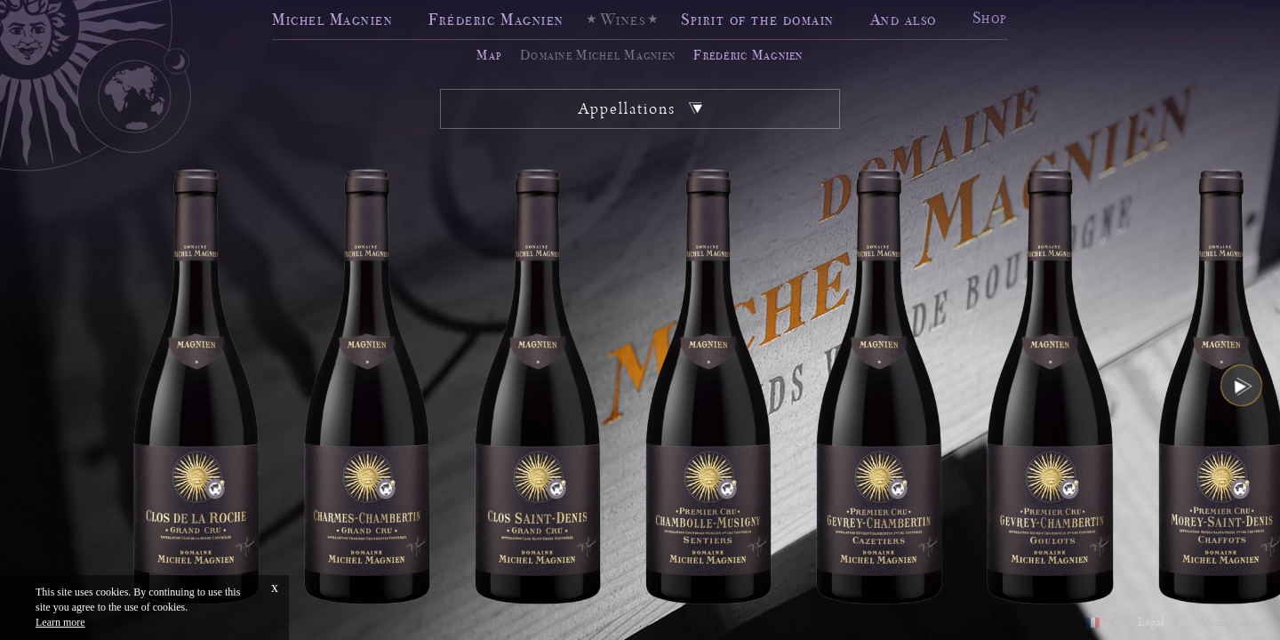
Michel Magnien (332, 19)
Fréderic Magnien (496, 19)
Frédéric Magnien (748, 55)
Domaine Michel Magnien (598, 55)
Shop (990, 15)
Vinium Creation (1232, 623)
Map (489, 55)
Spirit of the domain (757, 19)
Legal (1151, 622)
